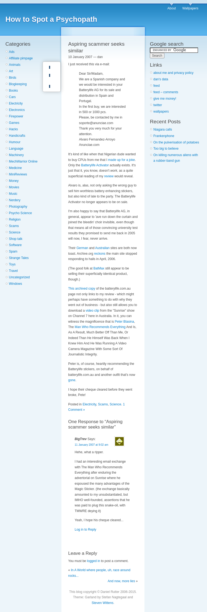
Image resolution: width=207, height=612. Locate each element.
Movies (14, 187)
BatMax (98, 268)
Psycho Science (20, 213)
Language (16, 148)
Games (14, 123)
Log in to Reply (85, 529)
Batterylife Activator (95, 165)
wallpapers (161, 111)
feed (156, 86)
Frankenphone (163, 136)
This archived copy (81, 288)
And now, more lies (121, 581)
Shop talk (15, 239)
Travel (13, 271)
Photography (18, 206)
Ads (12, 52)
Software (15, 245)
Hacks (13, 129)
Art (11, 71)
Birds (12, 78)
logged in (93, 561)
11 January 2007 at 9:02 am (91, 444)
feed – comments (165, 92)
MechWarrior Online (23, 161)
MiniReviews (18, 174)
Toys (12, 264)
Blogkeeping (18, 84)
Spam (13, 251)
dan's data (160, 79)
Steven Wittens (102, 603)
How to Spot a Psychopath (51, 19)
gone (71, 380)
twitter (157, 105)
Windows (15, 284)
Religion (14, 219)
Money (14, 181)
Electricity (16, 103)
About (171, 8)
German (82, 248)
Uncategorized (19, 277)
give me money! (164, 98)
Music (13, 194)
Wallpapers (190, 8)
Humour (14, 142)
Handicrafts (17, 136)
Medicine (15, 168)
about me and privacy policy (173, 73)
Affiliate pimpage (21, 58)
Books (13, 90)
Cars (12, 97)
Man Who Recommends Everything (100, 327)
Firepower (16, 116)
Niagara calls (162, 129)
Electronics (17, 110)
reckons (99, 253)
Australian (102, 248)
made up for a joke (121, 160)
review (108, 176)
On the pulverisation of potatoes (176, 142)
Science (14, 232)
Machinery (16, 155)
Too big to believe (165, 148)
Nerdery (14, 200)
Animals (14, 65)
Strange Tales (19, 258)
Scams (14, 226)
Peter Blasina (124, 321)
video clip (92, 310)
